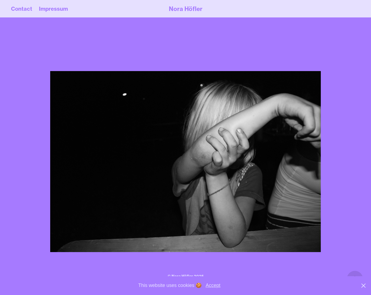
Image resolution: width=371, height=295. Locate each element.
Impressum (53, 8)
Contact (21, 8)
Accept (213, 285)
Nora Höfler (185, 9)
